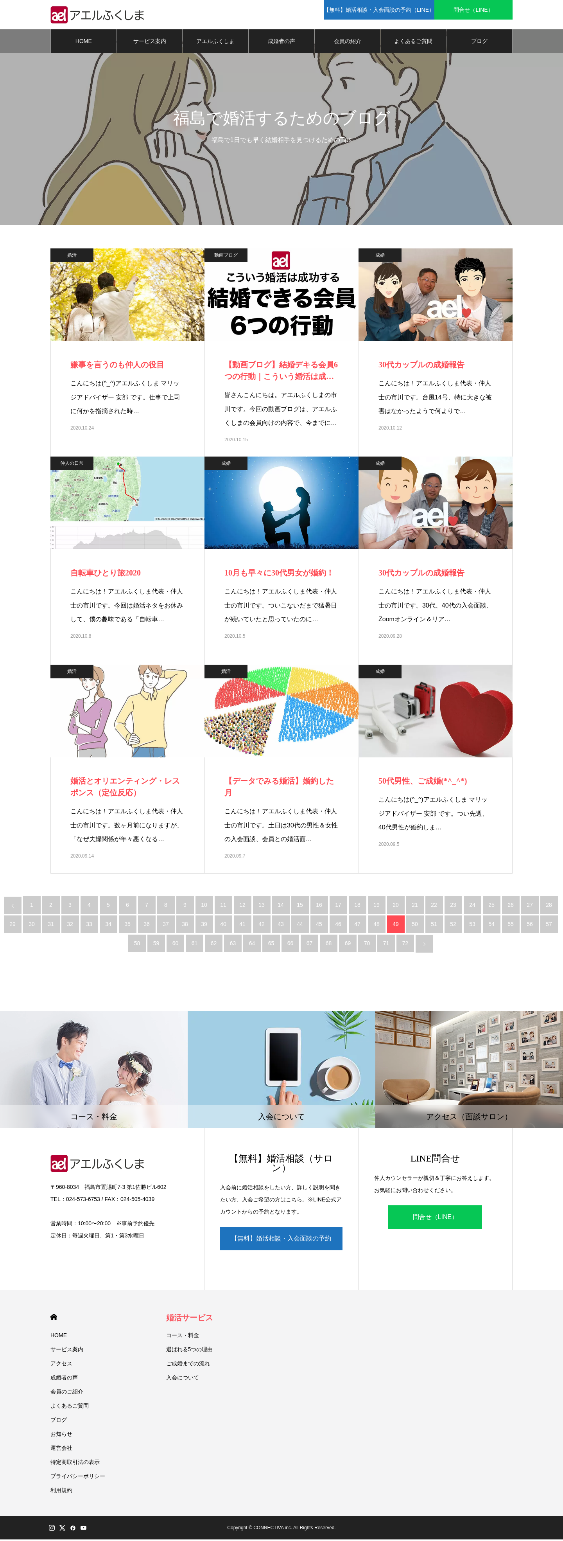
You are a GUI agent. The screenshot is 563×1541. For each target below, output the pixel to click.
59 (156, 945)
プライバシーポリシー (77, 1477)
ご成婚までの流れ (188, 1365)
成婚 (380, 257)
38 (185, 926)
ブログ (479, 43)
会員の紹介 (347, 43)
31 (51, 926)
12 (242, 907)
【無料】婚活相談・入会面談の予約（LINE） (281, 1244)
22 (434, 907)
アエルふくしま (215, 43)
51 (434, 926)
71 (386, 945)
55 (510, 926)
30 (32, 926)
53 (472, 926)
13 (261, 907)
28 (549, 907)
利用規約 (61, 1492)
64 (252, 945)
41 (242, 926)
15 (300, 907)
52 (453, 926)
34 (108, 926)
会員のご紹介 (66, 1393)
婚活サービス (189, 1319)
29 (12, 926)
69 (348, 945)
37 (166, 926)
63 (233, 945)
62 (214, 945)
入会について (182, 1379)
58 (137, 945)
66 (290, 945)
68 (329, 945)
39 (204, 926)
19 (376, 907)
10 (204, 907)
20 (396, 907)
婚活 (72, 257)
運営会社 (61, 1449)
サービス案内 (149, 43)
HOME (83, 43)
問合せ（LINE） (435, 1219)
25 (491, 907)
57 (549, 926)
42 (261, 926)
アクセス (61, 1365)
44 (300, 926)
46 (338, 926)
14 (281, 907)
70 (367, 945)
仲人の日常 (72, 465)
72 (405, 945)
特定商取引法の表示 (75, 1463)
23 (453, 907)
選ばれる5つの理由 (189, 1351)
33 (89, 926)
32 (70, 926)
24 (472, 907)
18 (357, 907)
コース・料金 (182, 1337)
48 (376, 926)
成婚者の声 (281, 43)
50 (415, 926)
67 (310, 945)
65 (271, 945)
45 (319, 926)
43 (281, 926)
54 (491, 926)
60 (175, 945)
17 (338, 907)
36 (146, 926)
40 (223, 926)
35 (127, 926)
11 (223, 907)
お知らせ (61, 1435)
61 (195, 945)
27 (530, 907)
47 (357, 926)
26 (510, 907)
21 (415, 907)
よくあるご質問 (413, 43)
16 (319, 907)
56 (530, 926)
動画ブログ (226, 257)
